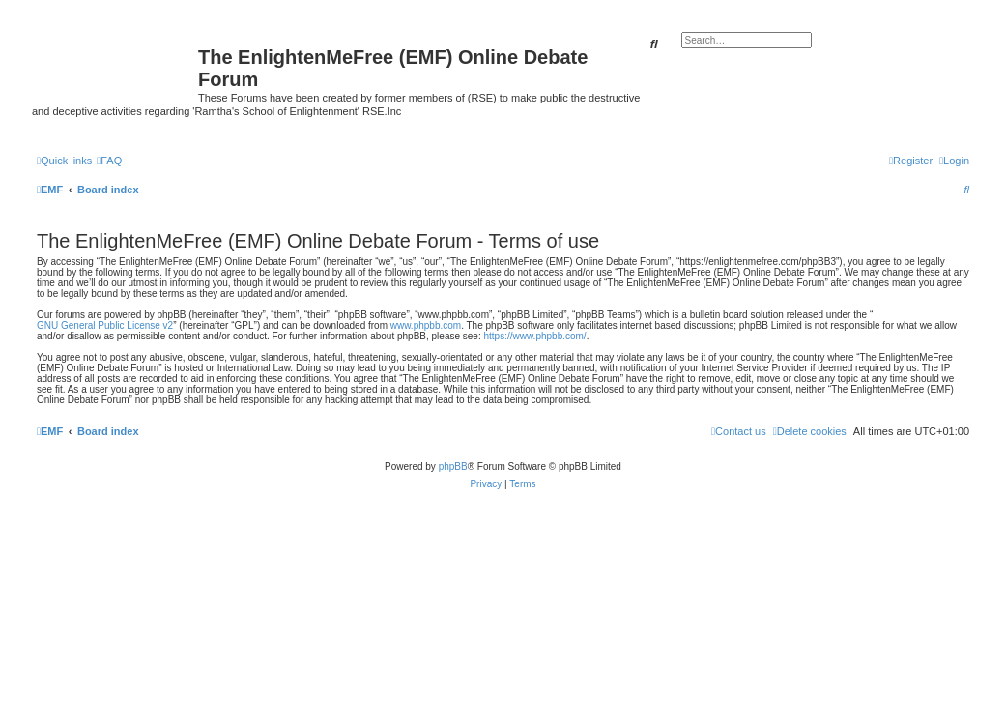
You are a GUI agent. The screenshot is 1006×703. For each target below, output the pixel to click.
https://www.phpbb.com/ (534, 336)
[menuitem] (109, 160)
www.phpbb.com (425, 325)
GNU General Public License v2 (105, 325)
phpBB (453, 466)
